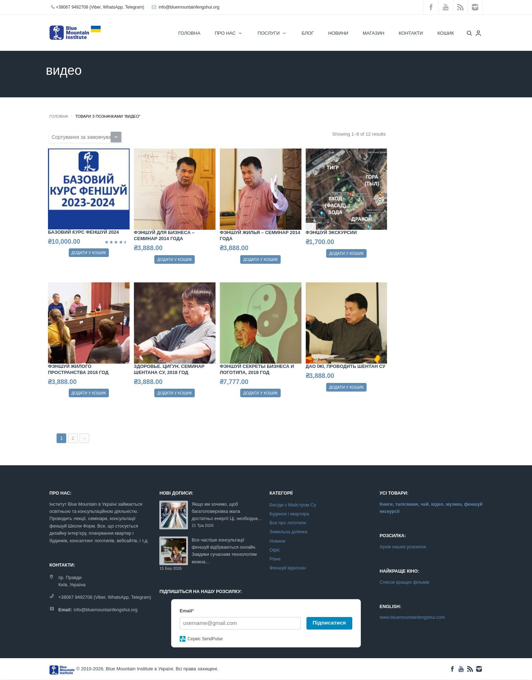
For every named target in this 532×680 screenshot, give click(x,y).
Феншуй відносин (288, 567)
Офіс (275, 550)
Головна (58, 116)
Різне (275, 559)
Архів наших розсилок (402, 546)
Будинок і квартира (289, 513)
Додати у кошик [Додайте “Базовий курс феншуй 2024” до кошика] (89, 253)
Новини (277, 541)
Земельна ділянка (288, 531)
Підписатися (329, 623)
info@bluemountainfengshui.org (189, 7)
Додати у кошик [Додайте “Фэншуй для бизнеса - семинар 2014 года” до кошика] (174, 259)
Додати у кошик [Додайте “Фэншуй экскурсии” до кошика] (346, 253)
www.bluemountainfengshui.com (412, 617)
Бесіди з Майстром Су (293, 504)
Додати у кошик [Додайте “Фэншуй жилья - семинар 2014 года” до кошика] (260, 259)
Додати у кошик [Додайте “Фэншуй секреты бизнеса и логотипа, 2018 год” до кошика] (260, 393)
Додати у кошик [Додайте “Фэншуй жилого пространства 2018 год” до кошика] (89, 393)
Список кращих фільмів (404, 582)
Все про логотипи (288, 522)
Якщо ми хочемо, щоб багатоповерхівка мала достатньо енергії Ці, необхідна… (227, 511)
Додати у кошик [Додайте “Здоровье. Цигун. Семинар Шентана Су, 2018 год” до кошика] (174, 393)
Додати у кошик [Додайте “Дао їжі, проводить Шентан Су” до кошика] (346, 387)
